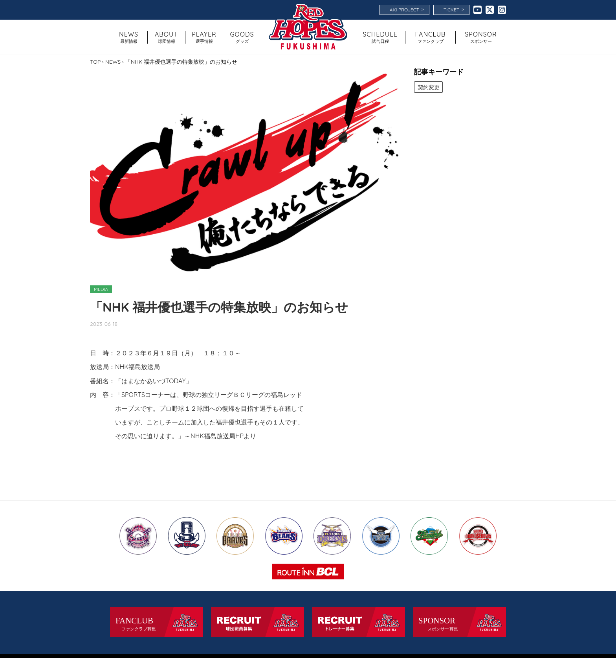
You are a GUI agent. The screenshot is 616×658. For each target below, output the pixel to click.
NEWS (113, 61)
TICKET (454, 9)
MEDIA (101, 289)
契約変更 (429, 86)
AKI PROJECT (407, 9)
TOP (95, 61)
